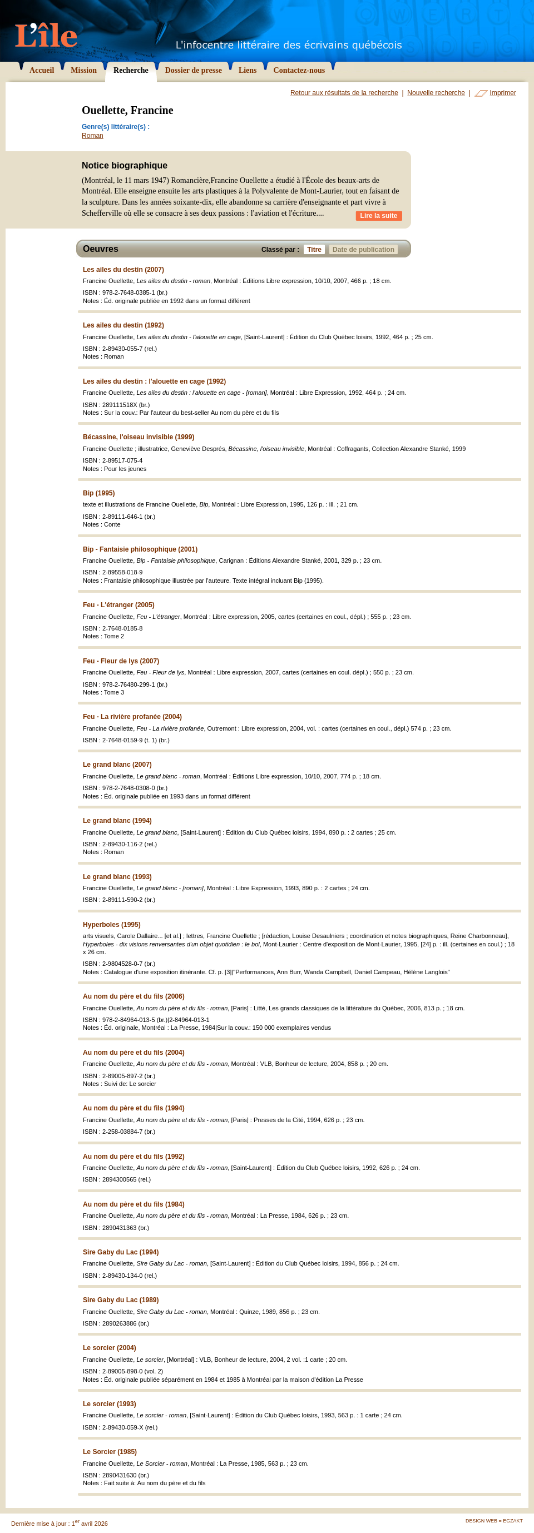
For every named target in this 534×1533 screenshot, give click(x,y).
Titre (316, 249)
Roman (92, 136)
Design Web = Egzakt (494, 1521)
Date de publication (365, 249)
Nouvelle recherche (436, 93)
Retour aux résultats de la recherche (344, 93)
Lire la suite (379, 216)
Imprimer (503, 93)
